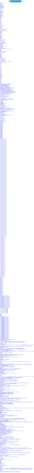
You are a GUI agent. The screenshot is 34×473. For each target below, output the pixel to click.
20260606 (1, 3)
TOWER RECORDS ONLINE (3, 111)
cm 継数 (1, 386)
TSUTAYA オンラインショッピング (4, 94)
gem (0, 70)
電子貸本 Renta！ (2, 112)
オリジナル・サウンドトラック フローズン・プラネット (7, 366)
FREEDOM (1, 394)
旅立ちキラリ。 (2, 367)
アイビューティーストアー (3, 138)
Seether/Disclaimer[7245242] (3, 434)
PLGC (1, 460)
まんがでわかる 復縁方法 (3, 433)
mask (0, 24)
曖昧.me (1, 32)
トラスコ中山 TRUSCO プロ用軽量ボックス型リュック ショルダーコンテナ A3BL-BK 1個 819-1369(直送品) (13, 454)
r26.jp (1, 13)
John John (1, 405)
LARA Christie (1, 122)
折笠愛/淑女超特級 (2, 424)
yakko (1, 21)
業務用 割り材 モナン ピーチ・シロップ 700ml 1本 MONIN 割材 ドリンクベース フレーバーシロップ (12, 430)
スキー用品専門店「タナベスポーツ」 (4, 316)
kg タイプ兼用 (2, 388)
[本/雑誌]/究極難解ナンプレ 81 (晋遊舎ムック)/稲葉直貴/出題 (7, 370)
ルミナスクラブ (2, 117)
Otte (0, 470)
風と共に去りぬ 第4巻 (2, 428)
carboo (1, 360)
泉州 (0, 54)
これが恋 (1, 387)
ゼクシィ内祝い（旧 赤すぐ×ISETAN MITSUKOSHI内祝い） (7, 108)
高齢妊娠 (1, 466)
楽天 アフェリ (2, 30)
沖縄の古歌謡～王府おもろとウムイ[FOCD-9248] (6, 432)
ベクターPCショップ (2, 237)
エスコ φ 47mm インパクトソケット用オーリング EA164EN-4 (7, 400)
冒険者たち (1, 347)
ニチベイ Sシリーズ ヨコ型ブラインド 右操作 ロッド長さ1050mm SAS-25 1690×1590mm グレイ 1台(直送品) (13, 341)
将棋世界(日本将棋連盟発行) (3, 412)
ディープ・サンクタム (3, 464)
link (0, 4)
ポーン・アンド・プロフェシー (4, 451)
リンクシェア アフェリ (3, 29)
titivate (1, 313)
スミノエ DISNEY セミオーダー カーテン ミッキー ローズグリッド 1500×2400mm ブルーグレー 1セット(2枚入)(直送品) (14, 361)
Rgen (0, 435)
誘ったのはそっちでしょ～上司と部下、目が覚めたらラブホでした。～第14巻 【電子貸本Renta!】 (12, 348)
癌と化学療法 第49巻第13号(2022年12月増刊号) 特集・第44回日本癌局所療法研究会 (10, 471)
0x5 (0, 80)
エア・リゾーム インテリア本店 (4, 309)
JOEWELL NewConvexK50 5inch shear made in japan (6, 88)
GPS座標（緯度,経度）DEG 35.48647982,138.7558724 (6, 431)
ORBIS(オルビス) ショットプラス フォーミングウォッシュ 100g (7, 373)
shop (0, 27)
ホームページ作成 (2, 39)
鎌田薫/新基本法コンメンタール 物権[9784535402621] (6, 403)
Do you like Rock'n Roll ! (3, 414)
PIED (0, 462)
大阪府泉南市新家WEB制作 (3, 51)
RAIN (1, 445)
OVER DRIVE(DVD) (2, 372)
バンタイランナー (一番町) (3, 340)
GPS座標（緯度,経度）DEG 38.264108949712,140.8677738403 (7, 442)
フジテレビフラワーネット (3, 115)
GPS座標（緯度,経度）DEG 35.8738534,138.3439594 (6, 392)
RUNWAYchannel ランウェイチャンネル (5, 295)
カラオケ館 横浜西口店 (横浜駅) (4, 365)
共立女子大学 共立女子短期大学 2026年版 (5, 349)
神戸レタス (1, 277)
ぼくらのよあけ (2, 416)
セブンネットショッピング (3, 97)
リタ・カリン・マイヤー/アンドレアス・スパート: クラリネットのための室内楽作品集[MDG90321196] (12, 418)
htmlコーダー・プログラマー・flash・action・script (6, 61)
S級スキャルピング (2, 384)
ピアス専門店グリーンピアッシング (4, 106)
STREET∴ (1, 356)
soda (0, 409)
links (0, 49)
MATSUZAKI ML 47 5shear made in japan (5, 84)
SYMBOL (1, 411)
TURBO (1, 352)
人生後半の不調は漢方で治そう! (4, 408)
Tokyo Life (1, 126)
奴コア (1, 18)
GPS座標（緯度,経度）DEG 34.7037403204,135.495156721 (7, 393)
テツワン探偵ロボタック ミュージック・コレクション (6, 459)
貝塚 (0, 37)
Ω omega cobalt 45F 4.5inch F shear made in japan (5, 90)
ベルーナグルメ (2, 116)
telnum (1, 76)
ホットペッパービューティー (3, 110)
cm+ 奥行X (1, 457)
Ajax (0, 467)
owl (0, 23)
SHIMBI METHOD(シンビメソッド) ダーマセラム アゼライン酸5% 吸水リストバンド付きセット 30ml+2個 (12, 385)
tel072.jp (1, 14)
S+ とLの (1, 374)
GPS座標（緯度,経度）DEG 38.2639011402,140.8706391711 (7, 438)
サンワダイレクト (2, 120)
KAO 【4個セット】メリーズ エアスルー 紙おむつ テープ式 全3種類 (8, 369)
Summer (1, 417)
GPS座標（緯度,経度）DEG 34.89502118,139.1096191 (6, 378)
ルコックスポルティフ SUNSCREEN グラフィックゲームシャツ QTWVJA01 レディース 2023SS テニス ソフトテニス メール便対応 (15, 346)
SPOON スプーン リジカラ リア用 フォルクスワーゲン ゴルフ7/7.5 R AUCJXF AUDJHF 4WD (11, 410)
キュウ (1, 9)
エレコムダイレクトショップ (3, 114)
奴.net (1, 17)
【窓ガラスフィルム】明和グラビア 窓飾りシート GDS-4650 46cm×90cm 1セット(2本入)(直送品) (11, 354)
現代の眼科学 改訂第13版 (3, 344)
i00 (0, 78)
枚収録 (1, 406)
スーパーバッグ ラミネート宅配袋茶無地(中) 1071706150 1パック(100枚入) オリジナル (10, 398)
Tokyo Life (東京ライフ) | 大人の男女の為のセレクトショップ (7, 109)
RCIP (0, 446)
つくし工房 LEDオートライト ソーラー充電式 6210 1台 (6, 415)
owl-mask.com (1, 11)
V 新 (0, 375)
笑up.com (1, 31)
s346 (0, 20)
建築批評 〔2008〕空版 (3, 443)
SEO (0, 52)
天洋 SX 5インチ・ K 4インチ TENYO (4, 86)
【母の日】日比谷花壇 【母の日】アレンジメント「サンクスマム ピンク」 (9, 357)
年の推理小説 (1, 390)
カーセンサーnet (2, 100)
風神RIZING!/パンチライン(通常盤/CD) (4, 359)
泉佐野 (1, 38)
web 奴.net (1, 16)
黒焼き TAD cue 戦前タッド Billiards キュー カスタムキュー (7, 91)
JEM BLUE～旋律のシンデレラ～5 (4, 449)
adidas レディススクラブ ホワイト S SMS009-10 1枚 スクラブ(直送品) (8, 383)
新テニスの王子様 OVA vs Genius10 (4, 396)
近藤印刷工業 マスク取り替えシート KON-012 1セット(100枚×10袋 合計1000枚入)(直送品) (10, 368)
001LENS (1, 123)
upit (0, 371)
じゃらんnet (1, 101)
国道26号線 (1, 47)
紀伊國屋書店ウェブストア (3, 103)
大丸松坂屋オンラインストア (3, 107)
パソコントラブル (2, 42)
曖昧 (0, 82)
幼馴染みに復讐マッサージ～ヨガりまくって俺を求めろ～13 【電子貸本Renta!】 (9, 444)
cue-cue (1, 79)
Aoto (0, 469)
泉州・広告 (1, 44)
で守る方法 (1, 343)
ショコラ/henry (2, 379)
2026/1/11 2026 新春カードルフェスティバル (5, 48)
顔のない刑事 (1, 5)
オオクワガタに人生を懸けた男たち (4, 420)
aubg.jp (1, 26)
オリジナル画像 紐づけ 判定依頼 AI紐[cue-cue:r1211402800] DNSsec (8, 92)
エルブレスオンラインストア (3, 118)
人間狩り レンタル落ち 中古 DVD (4, 455)
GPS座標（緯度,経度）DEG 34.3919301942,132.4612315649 (7, 339)
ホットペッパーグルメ (3, 105)
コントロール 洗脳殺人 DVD (3, 426)
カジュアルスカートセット (3, 453)
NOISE (1, 404)
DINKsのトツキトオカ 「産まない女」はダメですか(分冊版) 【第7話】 (8, 419)
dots (0, 461)
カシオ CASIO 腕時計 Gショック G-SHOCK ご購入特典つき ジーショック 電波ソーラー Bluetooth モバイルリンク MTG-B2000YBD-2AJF (16, 448)
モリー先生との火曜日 (3, 381)
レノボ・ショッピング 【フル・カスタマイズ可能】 (6, 98)
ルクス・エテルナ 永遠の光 (3, 440)
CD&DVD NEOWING (2, 113)
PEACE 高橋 (1, 358)
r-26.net (1, 12)
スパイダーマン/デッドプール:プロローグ (5, 447)
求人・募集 (1, 46)
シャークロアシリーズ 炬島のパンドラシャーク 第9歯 (6, 350)
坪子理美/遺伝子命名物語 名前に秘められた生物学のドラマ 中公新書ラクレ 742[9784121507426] (11, 450)
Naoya (1, 362)
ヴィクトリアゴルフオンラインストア (4, 96)
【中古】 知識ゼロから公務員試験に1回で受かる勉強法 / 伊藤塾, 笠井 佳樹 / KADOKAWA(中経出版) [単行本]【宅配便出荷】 (15, 452)
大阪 (0, 35)
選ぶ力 (1, 401)
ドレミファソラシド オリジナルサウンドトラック (6, 436)
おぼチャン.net (2, 15)
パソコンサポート (2, 41)
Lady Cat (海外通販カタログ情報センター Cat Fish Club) (6, 99)
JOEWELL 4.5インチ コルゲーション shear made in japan (6, 89)
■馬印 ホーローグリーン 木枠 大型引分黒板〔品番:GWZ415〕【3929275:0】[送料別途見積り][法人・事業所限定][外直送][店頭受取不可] (16, 364)
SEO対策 (1, 40)
